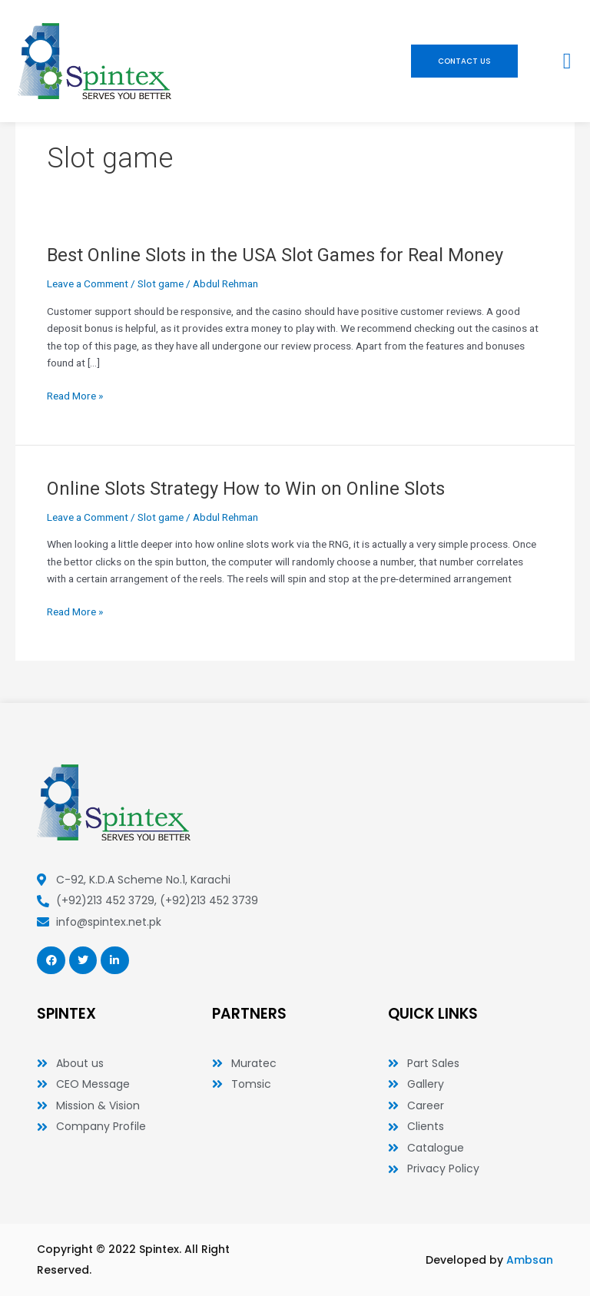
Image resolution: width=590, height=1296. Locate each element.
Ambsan (529, 1260)
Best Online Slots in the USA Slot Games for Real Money (275, 255)
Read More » (75, 396)
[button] (567, 61)
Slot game (161, 283)
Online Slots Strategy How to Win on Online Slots (246, 488)
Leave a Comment (87, 283)
